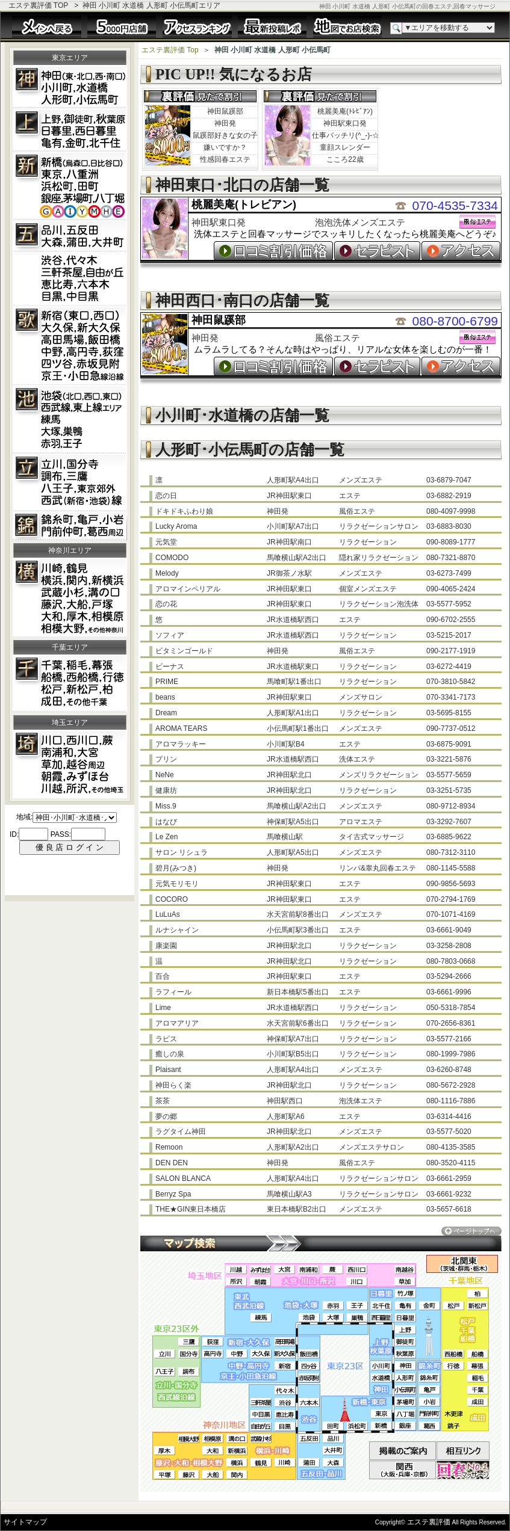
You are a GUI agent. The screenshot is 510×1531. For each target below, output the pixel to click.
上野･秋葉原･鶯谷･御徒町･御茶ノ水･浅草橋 (70, 130)
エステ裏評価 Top (170, 50)
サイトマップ (25, 1522)
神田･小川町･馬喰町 (70, 86)
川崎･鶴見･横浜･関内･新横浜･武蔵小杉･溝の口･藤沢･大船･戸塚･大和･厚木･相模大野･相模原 (70, 597)
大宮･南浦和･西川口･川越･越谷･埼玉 (70, 764)
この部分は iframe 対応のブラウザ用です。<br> (69, 850)
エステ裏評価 (428, 1522)
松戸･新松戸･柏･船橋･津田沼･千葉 (70, 683)
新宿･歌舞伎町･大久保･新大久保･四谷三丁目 (70, 345)
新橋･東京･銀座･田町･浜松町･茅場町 (70, 186)
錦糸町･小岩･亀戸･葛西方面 (70, 525)
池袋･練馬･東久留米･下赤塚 (70, 419)
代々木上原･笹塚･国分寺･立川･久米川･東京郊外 (70, 482)
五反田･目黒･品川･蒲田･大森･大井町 (70, 263)
